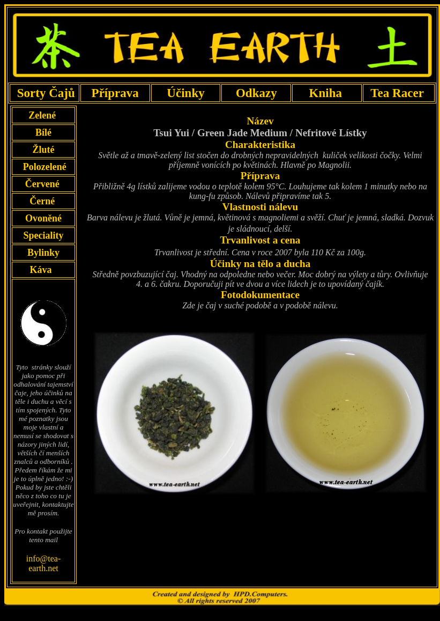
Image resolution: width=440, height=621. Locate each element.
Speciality (43, 235)
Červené (43, 184)
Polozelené (43, 166)
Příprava (115, 93)
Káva (41, 269)
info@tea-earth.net (43, 563)
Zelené (44, 115)
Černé (43, 201)
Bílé (43, 132)
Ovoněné (43, 218)
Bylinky (43, 252)
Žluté (43, 149)
